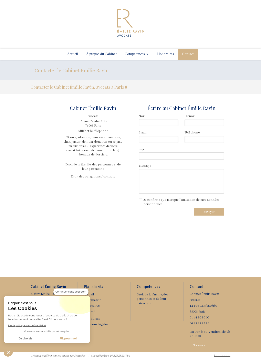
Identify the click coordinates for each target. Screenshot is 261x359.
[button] (8, 352)
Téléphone (192, 132)
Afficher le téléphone (93, 131)
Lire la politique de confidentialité (27, 325)
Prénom (190, 116)
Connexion (222, 355)
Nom (142, 116)
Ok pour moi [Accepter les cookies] (68, 338)
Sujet (142, 149)
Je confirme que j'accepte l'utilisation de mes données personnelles (181, 202)
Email (143, 132)
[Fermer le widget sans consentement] (70, 292)
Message (145, 165)
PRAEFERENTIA (120, 355)
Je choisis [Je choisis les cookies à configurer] (25, 338)
